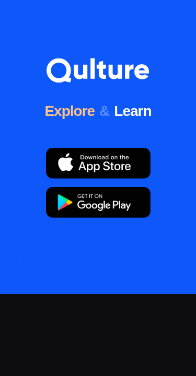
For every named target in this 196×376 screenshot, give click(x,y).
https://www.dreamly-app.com (90, 261)
